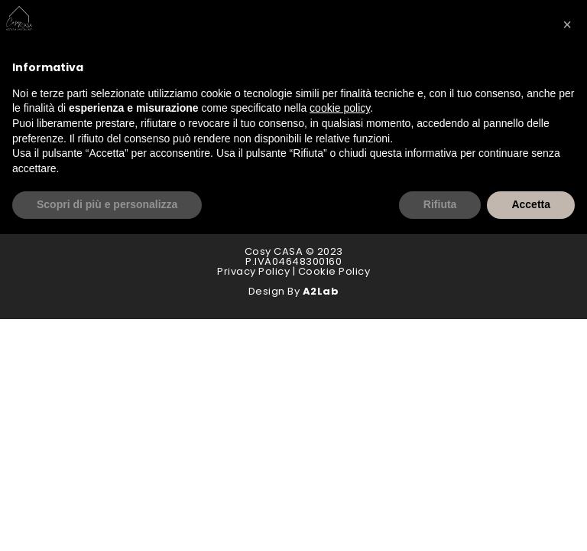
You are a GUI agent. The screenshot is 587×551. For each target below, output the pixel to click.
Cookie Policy (334, 271)
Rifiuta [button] (440, 204)
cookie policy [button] (340, 108)
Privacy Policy (253, 271)
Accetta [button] (530, 204)
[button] (567, 24)
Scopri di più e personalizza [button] (107, 204)
